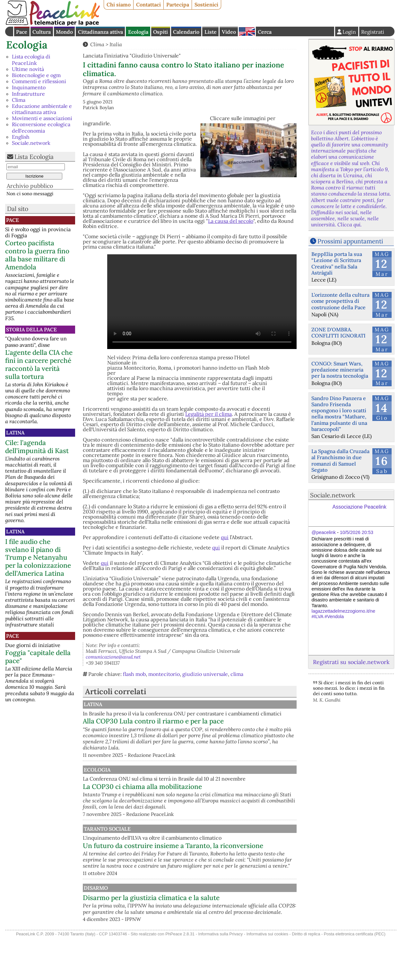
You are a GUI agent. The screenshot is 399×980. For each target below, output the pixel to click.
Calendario (186, 32)
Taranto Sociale (173, 847)
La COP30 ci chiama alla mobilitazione (209, 798)
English (247, 31)
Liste (210, 32)
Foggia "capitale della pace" (38, 656)
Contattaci (148, 4)
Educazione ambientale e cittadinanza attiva (42, 109)
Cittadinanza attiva (100, 32)
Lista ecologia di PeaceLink (31, 59)
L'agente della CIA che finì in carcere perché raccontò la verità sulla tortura (39, 364)
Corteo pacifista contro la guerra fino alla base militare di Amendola (37, 255)
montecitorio (164, 674)
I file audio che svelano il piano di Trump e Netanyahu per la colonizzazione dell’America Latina (38, 557)
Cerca (265, 32)
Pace (21, 32)
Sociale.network (31, 143)
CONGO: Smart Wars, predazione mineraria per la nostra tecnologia (339, 369)
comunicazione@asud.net (113, 657)
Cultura (41, 32)
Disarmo (162, 920)
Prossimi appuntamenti (350, 241)
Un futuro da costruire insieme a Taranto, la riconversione (217, 868)
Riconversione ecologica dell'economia (41, 127)
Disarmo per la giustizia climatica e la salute (218, 930)
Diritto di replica (306, 976)
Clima (18, 100)
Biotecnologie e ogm (36, 75)
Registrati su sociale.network (351, 662)
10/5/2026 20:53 (356, 532)
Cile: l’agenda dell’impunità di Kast (37, 446)
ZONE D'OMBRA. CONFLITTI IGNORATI (338, 332)
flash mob (134, 674)
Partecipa (177, 4)
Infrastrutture (28, 94)
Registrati (372, 32)
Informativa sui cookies (267, 976)
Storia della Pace (31, 329)
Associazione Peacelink (359, 507)
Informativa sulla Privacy (220, 976)
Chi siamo (119, 4)
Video (229, 32)
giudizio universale (205, 674)
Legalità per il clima (208, 414)
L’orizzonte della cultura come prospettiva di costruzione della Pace (340, 301)
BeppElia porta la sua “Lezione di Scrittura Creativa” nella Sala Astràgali (336, 263)
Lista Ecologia (34, 157)
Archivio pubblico (30, 185)
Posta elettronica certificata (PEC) (355, 976)
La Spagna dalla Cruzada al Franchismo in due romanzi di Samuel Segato (340, 460)
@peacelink (324, 532)
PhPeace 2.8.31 (180, 976)
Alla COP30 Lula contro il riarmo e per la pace (220, 727)
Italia (115, 44)
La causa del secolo (230, 221)
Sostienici (206, 4)
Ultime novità (28, 69)
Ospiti (160, 32)
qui (225, 537)
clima (236, 674)
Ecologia (138, 32)
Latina (15, 432)
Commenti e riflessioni (39, 81)
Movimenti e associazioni (42, 118)
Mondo (64, 32)
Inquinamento (29, 87)
